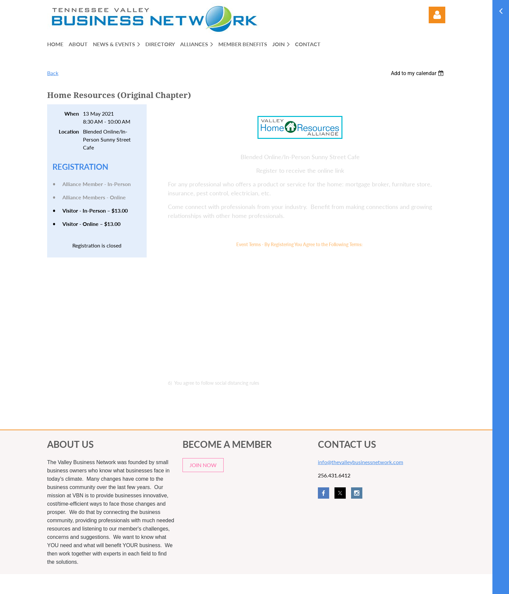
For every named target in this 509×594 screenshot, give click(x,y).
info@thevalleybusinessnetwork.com (360, 462)
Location (69, 131)
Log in (437, 15)
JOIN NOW (203, 465)
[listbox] (418, 73)
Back (52, 73)
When (71, 113)
